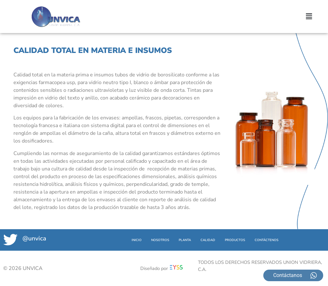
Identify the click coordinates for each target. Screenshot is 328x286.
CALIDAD (208, 240)
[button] (309, 16)
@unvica (34, 238)
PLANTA (185, 240)
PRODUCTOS (235, 240)
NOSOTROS (160, 240)
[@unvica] (10, 239)
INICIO (137, 240)
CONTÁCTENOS (266, 240)
